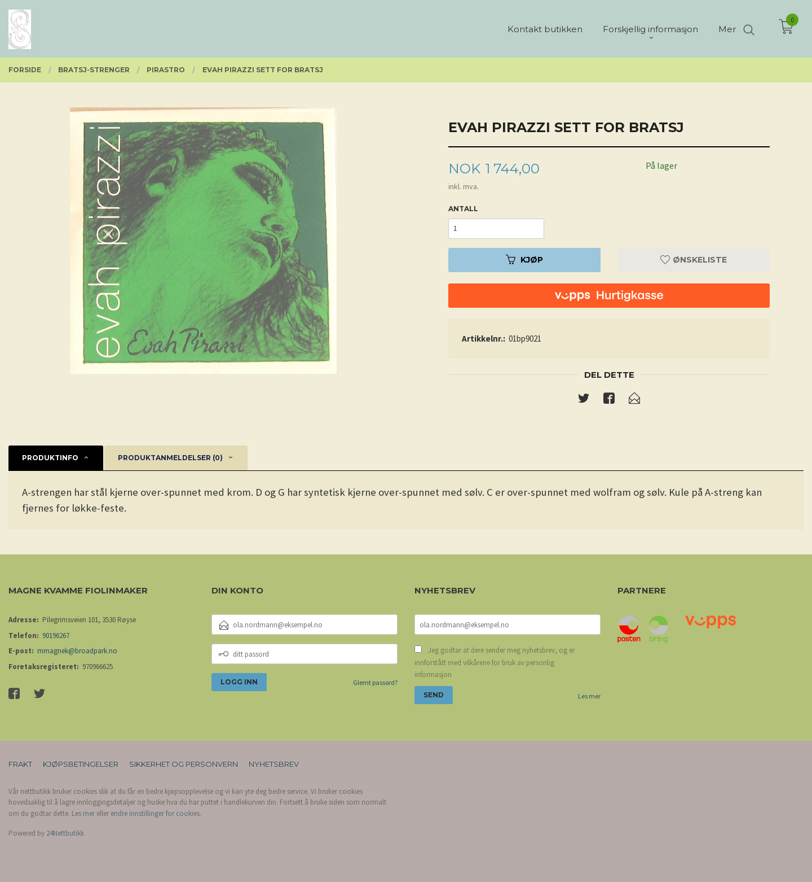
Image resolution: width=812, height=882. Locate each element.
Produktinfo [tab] (50, 457)
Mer (727, 28)
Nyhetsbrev (274, 764)
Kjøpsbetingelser (80, 764)
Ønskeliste (693, 260)
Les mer (589, 696)
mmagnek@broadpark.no (77, 651)
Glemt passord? (375, 682)
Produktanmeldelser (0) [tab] (170, 457)
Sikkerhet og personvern (183, 764)
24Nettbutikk (65, 833)
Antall (463, 208)
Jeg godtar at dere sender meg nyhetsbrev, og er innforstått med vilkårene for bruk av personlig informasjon (494, 662)
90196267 (55, 635)
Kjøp (524, 260)
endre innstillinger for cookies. (156, 813)
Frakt (20, 764)
